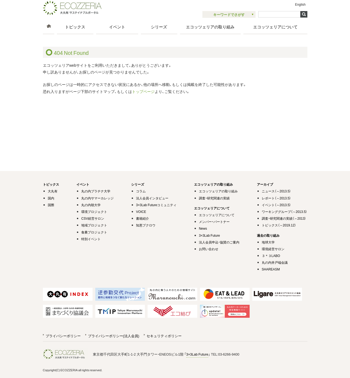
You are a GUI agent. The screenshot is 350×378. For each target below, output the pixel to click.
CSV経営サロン (92, 218)
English (300, 4)
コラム (141, 191)
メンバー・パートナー (214, 221)
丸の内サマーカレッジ (97, 198)
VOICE (141, 211)
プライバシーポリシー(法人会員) (113, 335)
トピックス (75, 27)
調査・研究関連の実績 (214, 198)
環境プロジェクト (94, 211)
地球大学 (268, 242)
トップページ (143, 91)
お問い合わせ (208, 248)
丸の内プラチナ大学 (95, 191)
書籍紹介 (142, 218)
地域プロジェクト (94, 225)
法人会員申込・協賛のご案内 (219, 242)
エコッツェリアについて (275, 27)
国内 (51, 198)
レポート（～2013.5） (276, 198)
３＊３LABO (271, 255)
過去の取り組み (268, 235)
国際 (51, 204)
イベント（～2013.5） (276, 204)
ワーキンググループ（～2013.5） (284, 211)
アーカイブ (265, 184)
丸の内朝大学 (91, 204)
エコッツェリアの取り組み (210, 27)
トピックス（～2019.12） (279, 225)
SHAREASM (271, 269)
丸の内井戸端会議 (275, 262)
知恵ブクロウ (145, 225)
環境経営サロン (273, 248)
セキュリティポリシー (164, 335)
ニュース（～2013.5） (276, 191)
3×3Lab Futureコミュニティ (156, 204)
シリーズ (159, 27)
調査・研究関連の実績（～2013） (284, 218)
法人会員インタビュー (152, 198)
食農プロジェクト (94, 232)
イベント (117, 27)
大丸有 (52, 191)
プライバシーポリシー (63, 335)
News (203, 228)
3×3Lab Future (209, 235)
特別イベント (91, 238)
